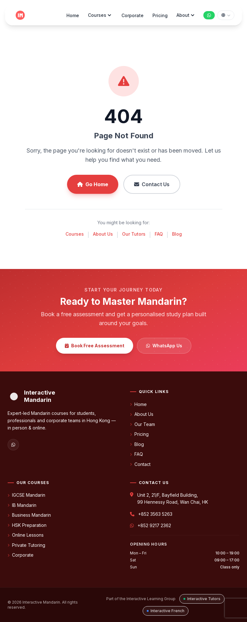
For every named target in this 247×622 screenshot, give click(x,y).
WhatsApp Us (164, 345)
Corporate (132, 15)
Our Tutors (133, 234)
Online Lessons (26, 535)
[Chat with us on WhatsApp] (209, 15)
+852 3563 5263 (155, 514)
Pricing (160, 15)
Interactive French (165, 610)
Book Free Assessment (94, 345)
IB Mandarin (22, 505)
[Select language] (225, 15)
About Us (103, 234)
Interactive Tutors (201, 598)
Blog (177, 234)
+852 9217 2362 (154, 525)
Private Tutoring (26, 545)
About (186, 15)
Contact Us (152, 184)
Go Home (92, 184)
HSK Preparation (27, 525)
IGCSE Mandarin (26, 495)
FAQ (159, 234)
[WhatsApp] (13, 444)
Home (72, 15)
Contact (140, 464)
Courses (100, 15)
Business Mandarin (29, 515)
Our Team (142, 424)
